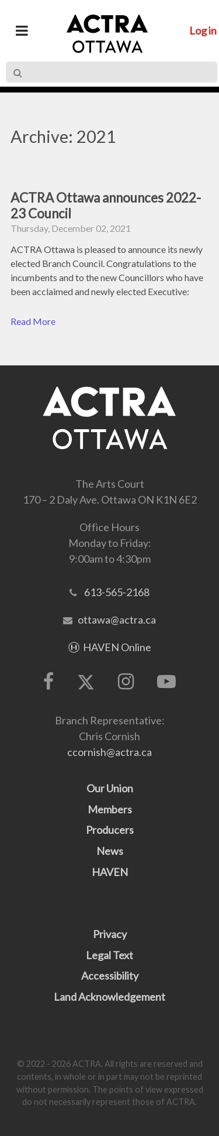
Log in (203, 30)
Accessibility (109, 975)
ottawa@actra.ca (117, 619)
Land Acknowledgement (109, 996)
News (109, 850)
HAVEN (110, 871)
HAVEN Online (117, 647)
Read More (33, 321)
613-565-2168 (117, 592)
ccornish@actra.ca (109, 751)
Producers (110, 829)
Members (110, 809)
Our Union (109, 788)
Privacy (110, 934)
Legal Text (109, 955)
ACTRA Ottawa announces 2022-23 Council (106, 205)
